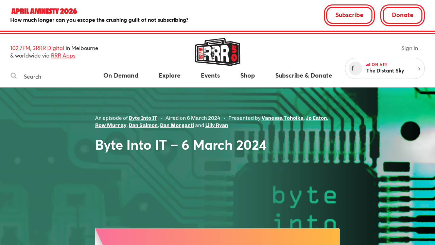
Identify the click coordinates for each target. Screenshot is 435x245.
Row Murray (110, 125)
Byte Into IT (143, 118)
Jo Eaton (316, 118)
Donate (402, 15)
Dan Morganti (177, 125)
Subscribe (349, 15)
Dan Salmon (143, 125)
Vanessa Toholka (282, 118)
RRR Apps (63, 55)
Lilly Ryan (216, 125)
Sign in (409, 47)
